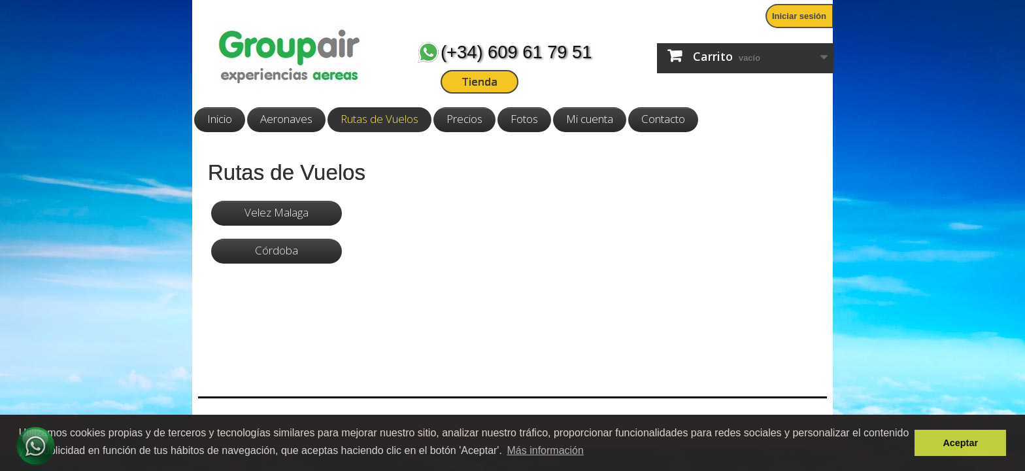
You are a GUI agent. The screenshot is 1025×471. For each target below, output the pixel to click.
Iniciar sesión (799, 16)
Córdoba (276, 250)
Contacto (663, 118)
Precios (464, 118)
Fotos (524, 118)
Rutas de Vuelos (379, 118)
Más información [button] (545, 450)
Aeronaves (286, 118)
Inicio (219, 118)
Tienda (479, 81)
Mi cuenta (589, 118)
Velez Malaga (276, 212)
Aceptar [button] (960, 443)
